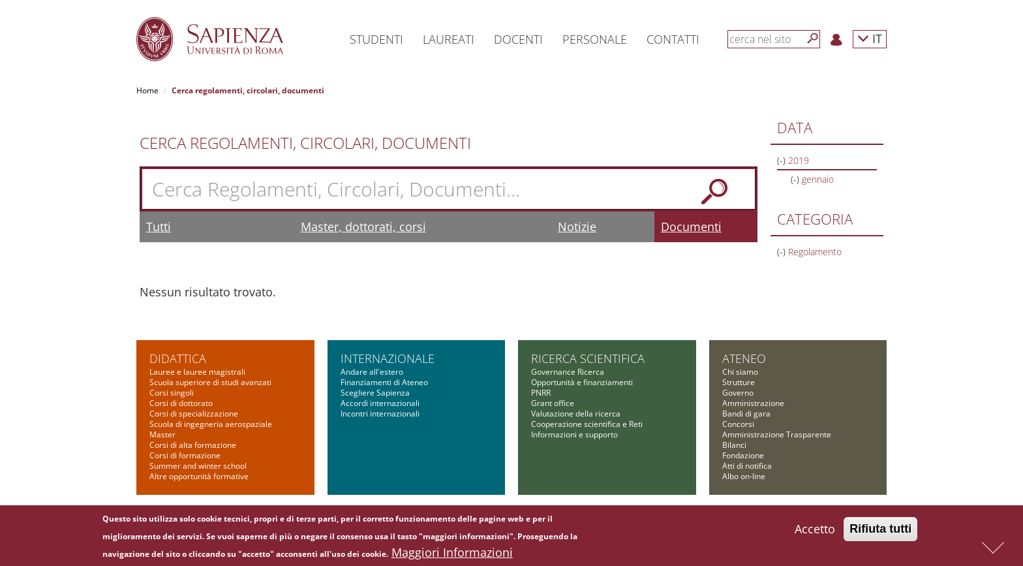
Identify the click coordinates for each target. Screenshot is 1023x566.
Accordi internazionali (380, 403)
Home (147, 90)
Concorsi (738, 424)
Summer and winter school (198, 465)
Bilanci (734, 444)
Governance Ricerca (567, 371)
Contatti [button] (673, 39)
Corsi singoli (171, 392)
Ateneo (744, 358)
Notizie (577, 226)
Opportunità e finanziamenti (582, 382)
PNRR (541, 392)
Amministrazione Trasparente (776, 434)
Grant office (552, 403)
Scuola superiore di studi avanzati (210, 382)
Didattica (177, 358)
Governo (738, 392)
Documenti (691, 226)
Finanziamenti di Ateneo (384, 382)
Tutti (158, 226)
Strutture (738, 382)
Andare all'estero (372, 371)
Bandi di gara (746, 413)
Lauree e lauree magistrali (197, 371)
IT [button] (869, 38)
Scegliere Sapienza (375, 392)
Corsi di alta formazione (192, 444)
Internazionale (388, 358)
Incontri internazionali (380, 413)
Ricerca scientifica (588, 358)
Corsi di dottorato (181, 403)
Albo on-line (743, 476)
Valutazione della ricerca (575, 413)
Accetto (815, 532)
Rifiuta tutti (880, 532)
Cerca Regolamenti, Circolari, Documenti (305, 143)
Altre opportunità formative (199, 476)
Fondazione (743, 455)
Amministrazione (753, 403)
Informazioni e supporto (574, 434)
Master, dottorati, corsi (363, 226)
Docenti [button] (518, 39)
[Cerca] (812, 38)
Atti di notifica (747, 465)
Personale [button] (594, 39)
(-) (782, 160)
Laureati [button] (448, 39)
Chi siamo (740, 371)
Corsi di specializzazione (193, 413)
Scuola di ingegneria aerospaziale (210, 424)
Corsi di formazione (185, 455)
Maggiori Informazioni (452, 555)
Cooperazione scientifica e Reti (587, 424)
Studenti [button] (376, 39)
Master (162, 434)
